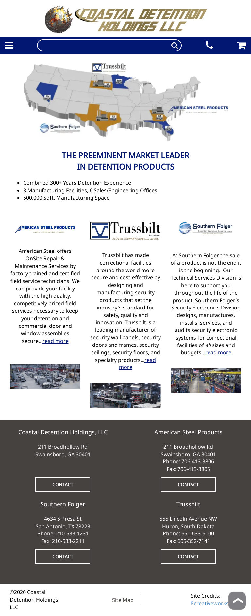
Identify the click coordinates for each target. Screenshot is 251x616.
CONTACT (62, 484)
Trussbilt (188, 504)
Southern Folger (63, 504)
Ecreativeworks (210, 603)
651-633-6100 (197, 533)
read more (55, 341)
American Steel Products (188, 432)
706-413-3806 (197, 461)
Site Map (123, 600)
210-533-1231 (72, 533)
